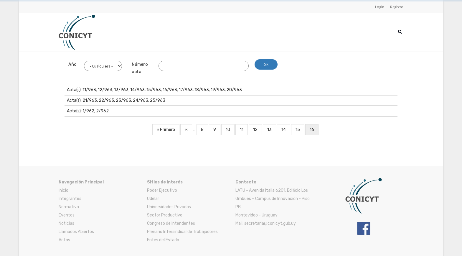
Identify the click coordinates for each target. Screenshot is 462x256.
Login (379, 6)
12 (257, 129)
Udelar (153, 198)
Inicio (63, 190)
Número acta (140, 68)
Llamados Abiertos (76, 231)
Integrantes (70, 198)
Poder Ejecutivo (162, 190)
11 (244, 129)
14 (285, 129)
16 (314, 130)
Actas (64, 239)
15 (300, 129)
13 (271, 129)
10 (230, 129)
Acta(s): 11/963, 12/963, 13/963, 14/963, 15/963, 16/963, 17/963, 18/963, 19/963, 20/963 (154, 89)
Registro (396, 6)
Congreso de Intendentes (171, 223)
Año (72, 64)
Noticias (66, 223)
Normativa (69, 206)
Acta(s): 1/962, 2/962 (88, 111)
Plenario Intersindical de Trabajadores (182, 231)
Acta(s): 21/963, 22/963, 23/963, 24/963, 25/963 (116, 100)
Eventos (67, 215)
